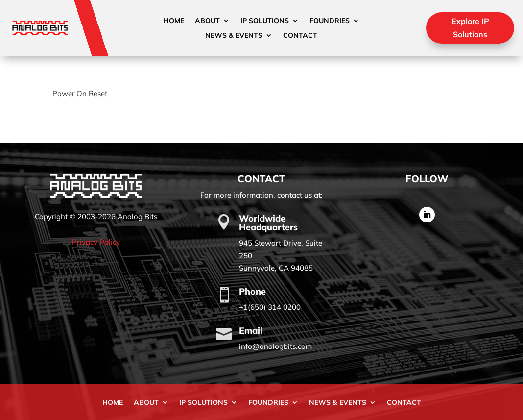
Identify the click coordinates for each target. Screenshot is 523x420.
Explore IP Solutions (470, 27)
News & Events (233, 36)
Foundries (329, 21)
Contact (300, 36)
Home (174, 21)
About (207, 21)
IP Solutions (264, 21)
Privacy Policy (96, 242)
